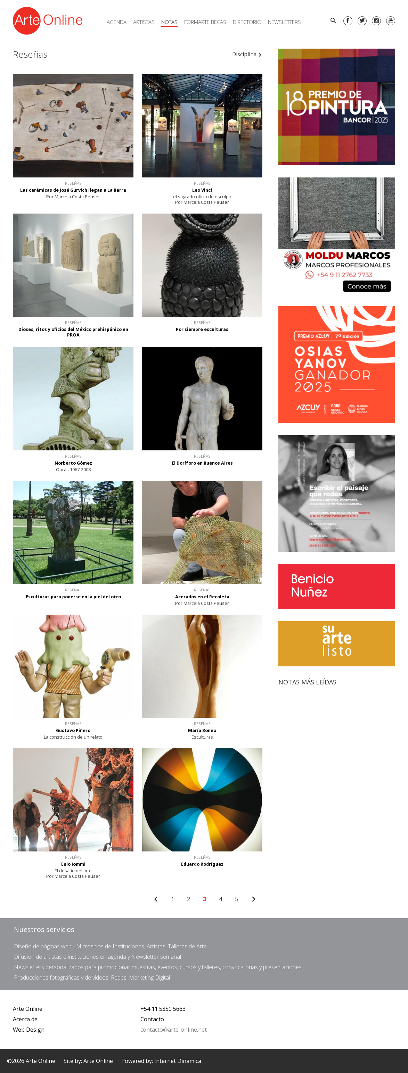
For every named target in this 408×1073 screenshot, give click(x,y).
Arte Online (27, 1009)
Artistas (144, 21)
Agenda (117, 21)
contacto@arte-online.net (173, 1029)
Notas (169, 21)
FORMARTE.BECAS (205, 21)
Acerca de (25, 1019)
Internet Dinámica (177, 1061)
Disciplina (247, 54)
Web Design (28, 1029)
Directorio (247, 21)
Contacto (152, 1019)
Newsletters (284, 21)
